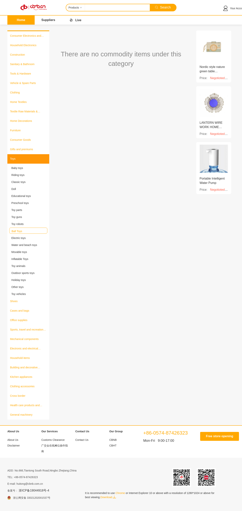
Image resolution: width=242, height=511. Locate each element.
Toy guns (16, 217)
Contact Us (81, 439)
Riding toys (17, 175)
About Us (12, 439)
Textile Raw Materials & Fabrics (24, 112)
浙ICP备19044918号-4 (34, 490)
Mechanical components (24, 339)
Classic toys (18, 182)
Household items (20, 357)
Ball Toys (17, 231)
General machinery (21, 414)
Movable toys (19, 252)
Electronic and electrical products (24, 349)
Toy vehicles (18, 294)
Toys (13, 158)
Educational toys (21, 196)
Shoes (14, 301)
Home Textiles (18, 101)
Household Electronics (23, 45)
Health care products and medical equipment (25, 406)
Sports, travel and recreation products (26, 330)
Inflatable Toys (19, 259)
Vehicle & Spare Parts (23, 83)
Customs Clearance (53, 439)
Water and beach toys (24, 245)
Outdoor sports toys (22, 273)
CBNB (113, 439)
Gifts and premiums (21, 149)
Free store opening (219, 436)
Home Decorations (21, 120)
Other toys (17, 287)
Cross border (17, 395)
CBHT (112, 445)
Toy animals (18, 266)
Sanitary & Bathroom (22, 64)
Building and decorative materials (24, 368)
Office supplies (18, 320)
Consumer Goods (20, 139)
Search (163, 7)
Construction (17, 54)
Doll (13, 189)
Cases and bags (19, 310)
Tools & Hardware (20, 73)
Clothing (15, 92)
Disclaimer (13, 445)
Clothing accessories (22, 386)
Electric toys (18, 238)
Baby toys (17, 168)
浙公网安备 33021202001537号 (30, 497)
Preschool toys (20, 203)
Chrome (120, 493)
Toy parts (16, 210)
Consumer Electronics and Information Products (25, 36)
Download (108, 497)
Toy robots (17, 224)
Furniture (15, 130)
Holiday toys (18, 280)
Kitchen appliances (21, 376)
